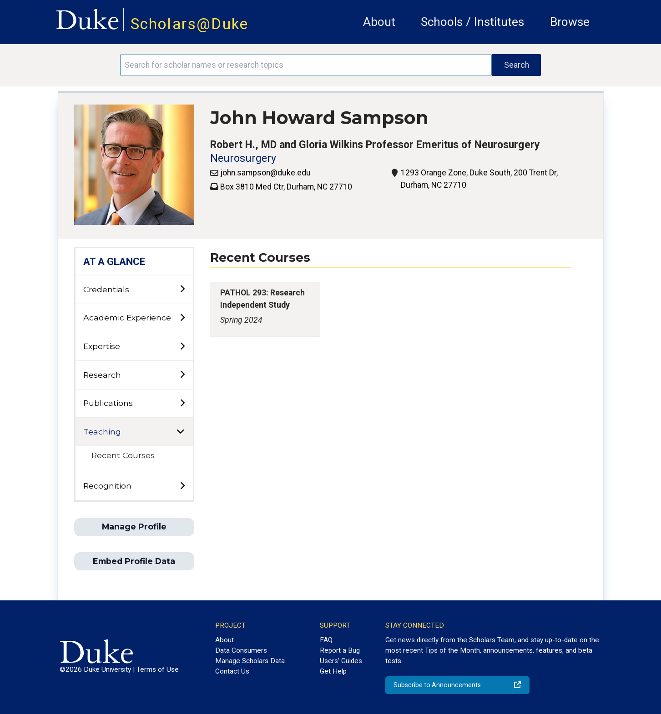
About (379, 22)
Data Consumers (241, 650)
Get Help (333, 671)
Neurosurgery (243, 158)
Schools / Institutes (472, 22)
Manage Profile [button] (134, 526)
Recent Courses (123, 455)
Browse (570, 22)
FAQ (326, 640)
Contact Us (232, 671)
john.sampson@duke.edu (265, 172)
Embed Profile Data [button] (134, 561)
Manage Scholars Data (250, 661)
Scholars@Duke (190, 24)
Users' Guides (341, 661)
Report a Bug (340, 650)
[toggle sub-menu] (182, 289)
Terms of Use (157, 669)
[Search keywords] (306, 65)
